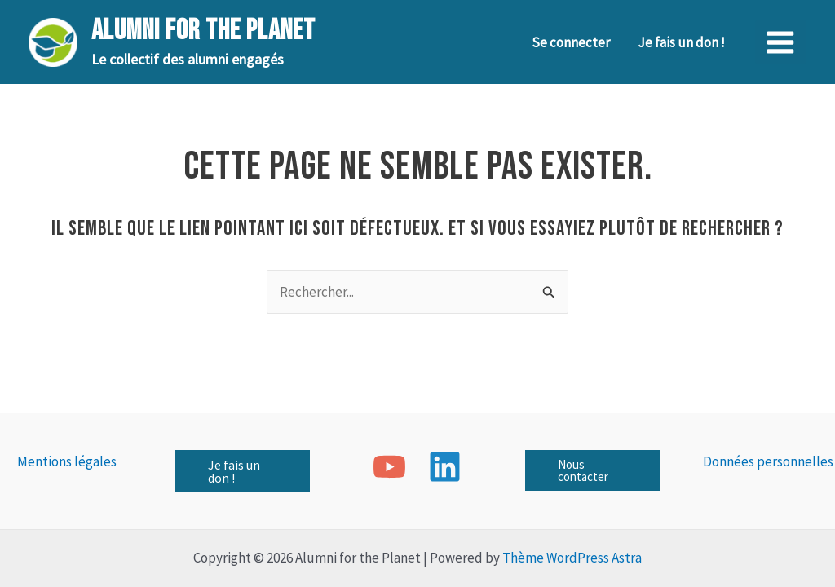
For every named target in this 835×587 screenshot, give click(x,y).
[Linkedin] (445, 466)
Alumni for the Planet (203, 30)
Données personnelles (768, 461)
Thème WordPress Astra (572, 558)
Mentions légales (67, 461)
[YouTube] (389, 466)
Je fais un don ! (681, 42)
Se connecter (571, 42)
